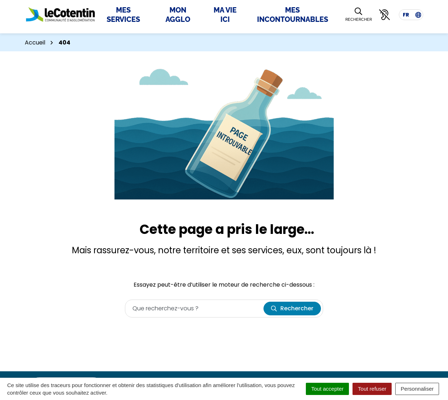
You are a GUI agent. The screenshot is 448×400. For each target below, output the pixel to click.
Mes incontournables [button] (292, 15)
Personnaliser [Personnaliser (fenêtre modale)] (417, 389)
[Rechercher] (358, 15)
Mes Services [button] (123, 15)
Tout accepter (327, 389)
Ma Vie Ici (225, 15)
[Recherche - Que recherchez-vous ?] (194, 308)
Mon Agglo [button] (177, 15)
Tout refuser (372, 389)
